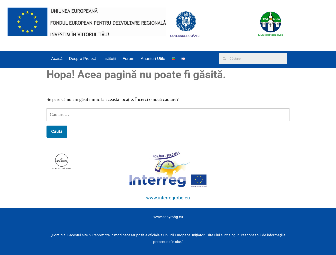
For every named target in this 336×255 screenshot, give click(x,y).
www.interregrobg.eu (168, 197)
